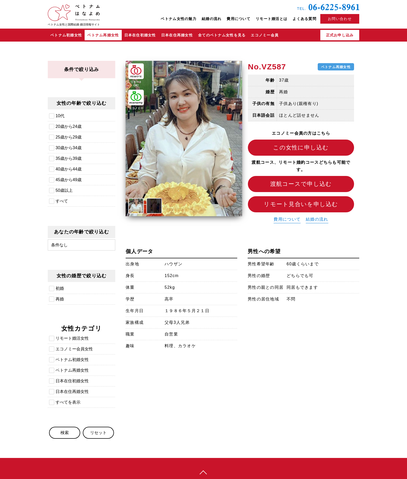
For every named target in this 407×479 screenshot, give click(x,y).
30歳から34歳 (69, 148)
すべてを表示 (68, 402)
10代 (60, 116)
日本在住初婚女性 (140, 35)
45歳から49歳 (69, 180)
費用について (238, 19)
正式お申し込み (340, 35)
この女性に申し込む (301, 147)
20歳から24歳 (69, 126)
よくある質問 (304, 19)
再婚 (60, 299)
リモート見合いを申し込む (301, 204)
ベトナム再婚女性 (103, 35)
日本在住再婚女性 (177, 35)
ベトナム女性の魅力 (178, 19)
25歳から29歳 (69, 137)
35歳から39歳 (69, 158)
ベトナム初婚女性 (66, 35)
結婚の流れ (211, 19)
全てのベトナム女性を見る (222, 35)
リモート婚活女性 (72, 338)
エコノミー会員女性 (74, 349)
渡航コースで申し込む (301, 184)
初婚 (60, 288)
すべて (62, 201)
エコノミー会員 (265, 35)
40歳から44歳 (69, 169)
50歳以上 (64, 190)
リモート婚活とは (271, 19)
